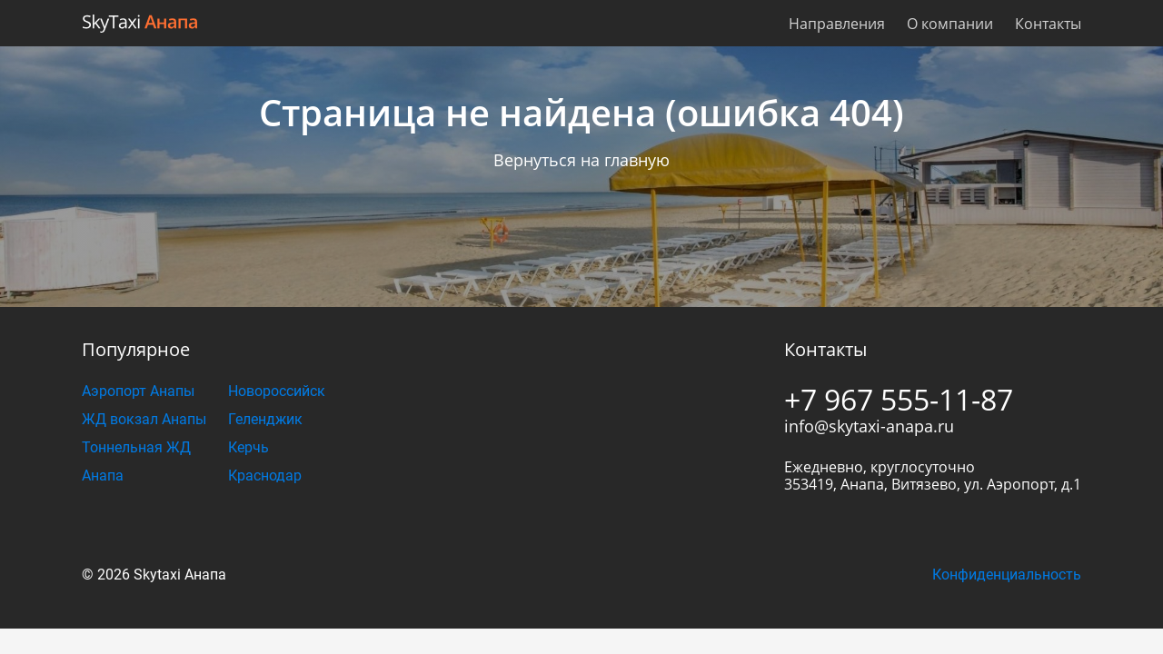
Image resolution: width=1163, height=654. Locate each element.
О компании (950, 24)
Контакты (1048, 24)
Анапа (103, 475)
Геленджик (265, 419)
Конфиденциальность (1006, 574)
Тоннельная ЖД (136, 447)
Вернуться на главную (581, 160)
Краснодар (265, 475)
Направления (837, 24)
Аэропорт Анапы (138, 391)
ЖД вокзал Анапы (144, 419)
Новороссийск (276, 391)
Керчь (248, 447)
